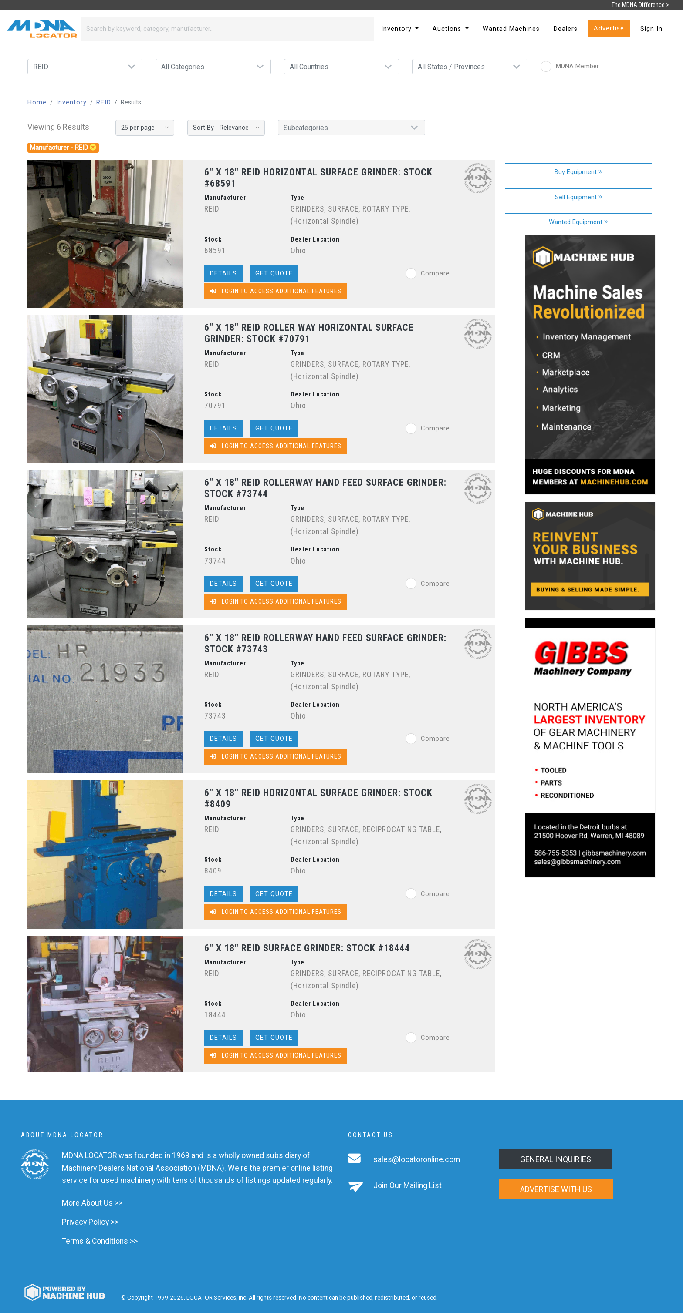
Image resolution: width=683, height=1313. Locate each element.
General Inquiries (555, 1159)
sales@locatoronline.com (416, 1159)
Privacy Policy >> (90, 1222)
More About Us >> (92, 1203)
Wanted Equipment (578, 222)
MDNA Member (570, 66)
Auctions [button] (448, 29)
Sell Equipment (578, 197)
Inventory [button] (397, 29)
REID (103, 102)
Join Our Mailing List (407, 1185)
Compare (428, 273)
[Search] (217, 29)
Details (223, 273)
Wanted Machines (511, 29)
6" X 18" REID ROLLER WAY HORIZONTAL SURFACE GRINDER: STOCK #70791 (309, 333)
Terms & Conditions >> (100, 1241)
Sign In (651, 29)
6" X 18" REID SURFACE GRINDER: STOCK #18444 (307, 948)
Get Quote (274, 273)
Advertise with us (556, 1189)
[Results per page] (144, 128)
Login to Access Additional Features (276, 291)
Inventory (71, 102)
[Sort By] (226, 128)
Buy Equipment (578, 172)
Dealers (566, 29)
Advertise (609, 28)
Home (37, 102)
